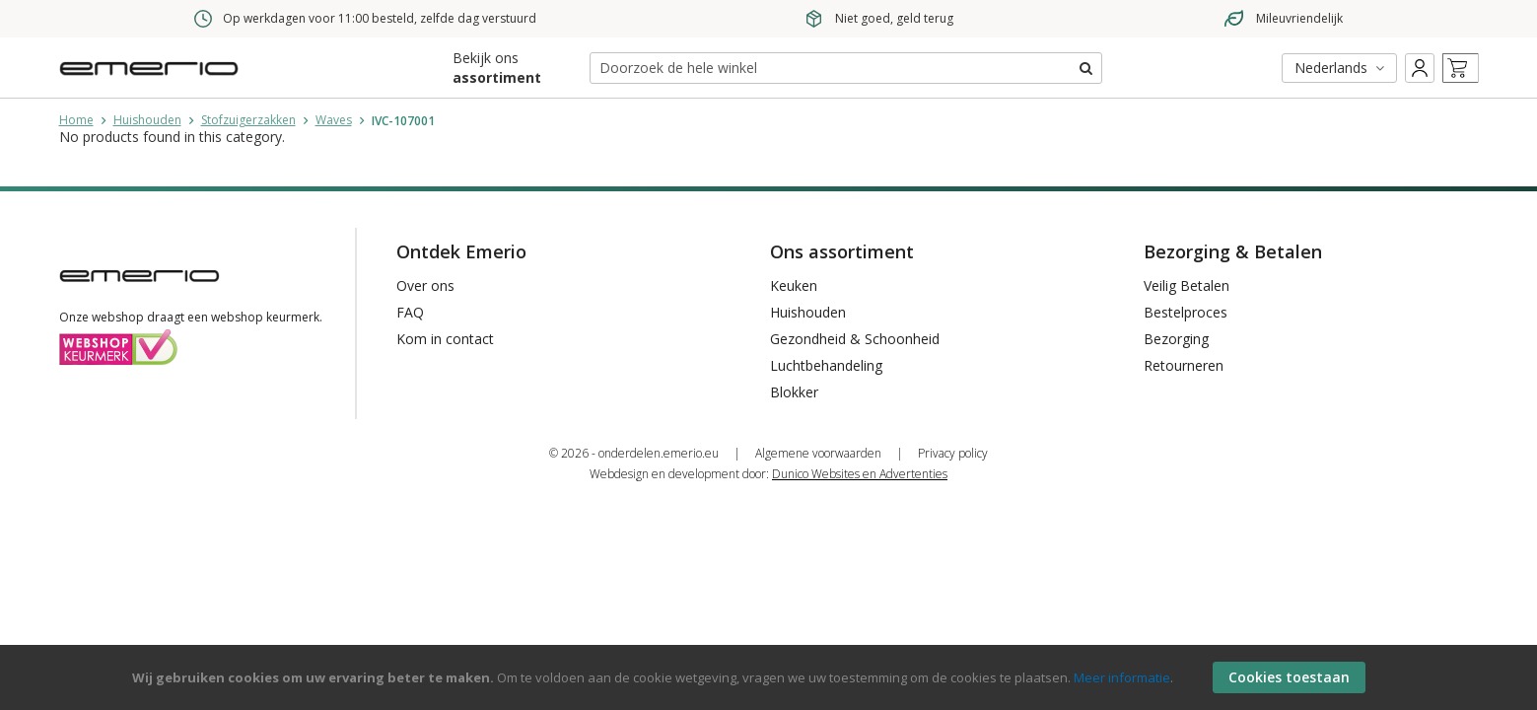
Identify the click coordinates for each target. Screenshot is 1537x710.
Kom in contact (445, 338)
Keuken (793, 285)
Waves (333, 119)
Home (76, 119)
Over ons (425, 285)
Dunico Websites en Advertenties (859, 473)
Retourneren (1183, 365)
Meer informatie (1122, 677)
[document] (771, 677)
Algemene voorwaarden (818, 453)
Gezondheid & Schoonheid (855, 338)
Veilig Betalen (1186, 285)
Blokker (794, 392)
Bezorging (1176, 338)
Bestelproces (1185, 312)
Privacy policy (953, 453)
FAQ (410, 312)
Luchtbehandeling (826, 365)
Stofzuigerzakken (248, 119)
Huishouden (147, 119)
